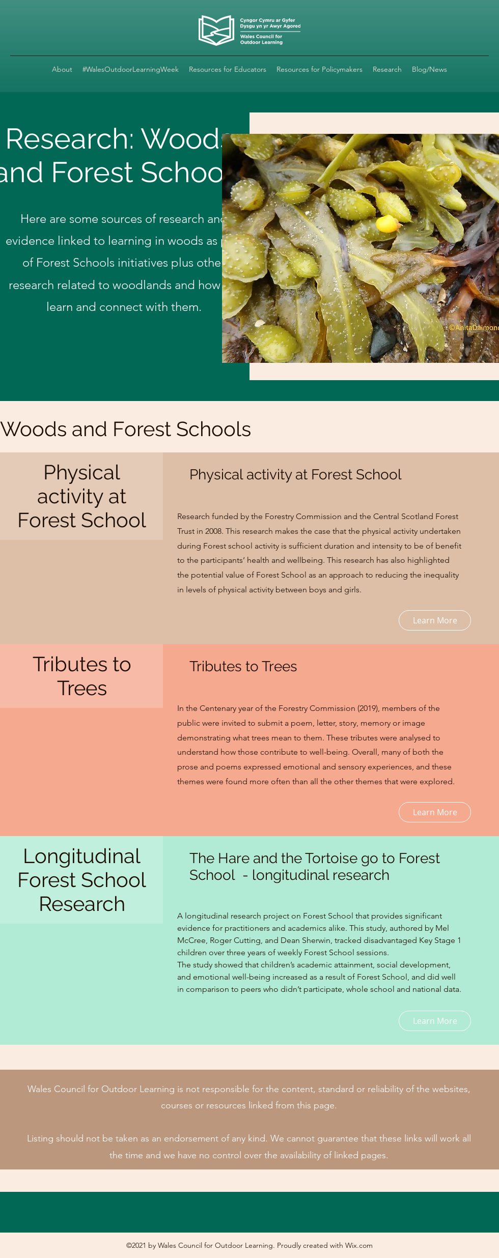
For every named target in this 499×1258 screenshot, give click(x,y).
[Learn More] (435, 620)
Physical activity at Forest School (295, 474)
